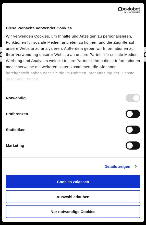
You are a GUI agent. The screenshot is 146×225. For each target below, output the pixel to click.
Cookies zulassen (73, 182)
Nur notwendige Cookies (73, 211)
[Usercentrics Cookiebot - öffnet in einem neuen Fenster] (117, 10)
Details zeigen (117, 166)
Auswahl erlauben (73, 196)
